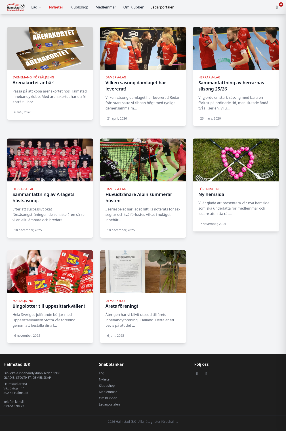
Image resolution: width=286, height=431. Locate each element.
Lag (36, 7)
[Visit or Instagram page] (206, 373)
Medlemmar (106, 7)
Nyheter (56, 7)
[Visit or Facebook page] (197, 373)
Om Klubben (133, 7)
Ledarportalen (109, 404)
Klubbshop (79, 7)
